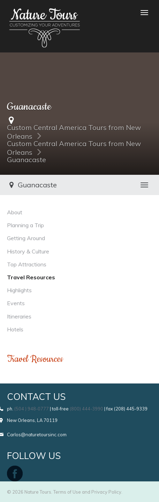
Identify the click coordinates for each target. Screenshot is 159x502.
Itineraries (19, 316)
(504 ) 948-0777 (31, 408)
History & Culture (28, 251)
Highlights (19, 290)
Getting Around (26, 238)
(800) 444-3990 (86, 408)
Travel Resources (31, 277)
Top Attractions (26, 264)
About (14, 212)
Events (16, 303)
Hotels (15, 329)
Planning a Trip (25, 225)
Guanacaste (26, 159)
